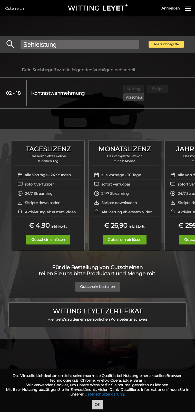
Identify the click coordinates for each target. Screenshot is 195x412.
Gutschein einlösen (48, 230)
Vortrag (134, 88)
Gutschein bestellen (97, 275)
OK (97, 404)
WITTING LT (97, 8)
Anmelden (170, 8)
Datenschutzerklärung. (104, 394)
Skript (157, 88)
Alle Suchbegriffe (166, 44)
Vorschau (181, 88)
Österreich (14, 8)
